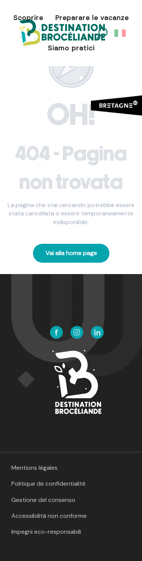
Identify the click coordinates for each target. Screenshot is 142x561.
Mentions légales (34, 468)
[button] (121, 33)
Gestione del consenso (43, 500)
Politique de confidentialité (48, 484)
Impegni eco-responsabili (46, 532)
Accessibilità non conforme (49, 516)
